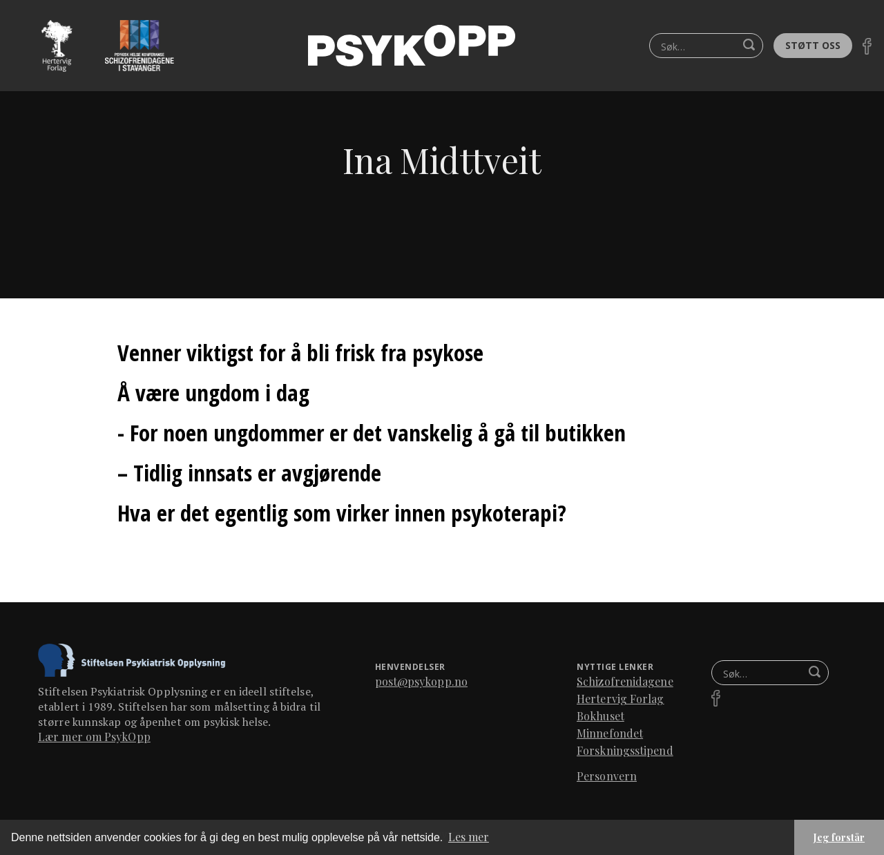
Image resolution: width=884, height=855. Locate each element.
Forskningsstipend (625, 750)
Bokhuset (600, 716)
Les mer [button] (468, 836)
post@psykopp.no (421, 681)
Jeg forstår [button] (839, 837)
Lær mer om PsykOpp (94, 736)
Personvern (607, 776)
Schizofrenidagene (625, 681)
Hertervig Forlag (620, 698)
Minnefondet (610, 733)
